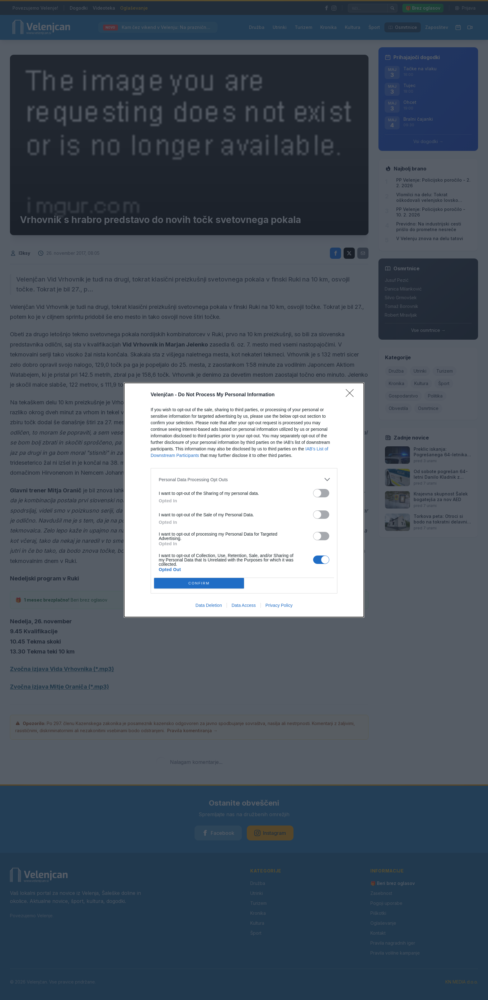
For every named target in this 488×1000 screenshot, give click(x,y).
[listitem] (244, 479)
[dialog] (244, 500)
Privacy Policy (279, 605)
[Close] (352, 395)
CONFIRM (199, 583)
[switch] (321, 493)
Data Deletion (208, 605)
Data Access (244, 605)
